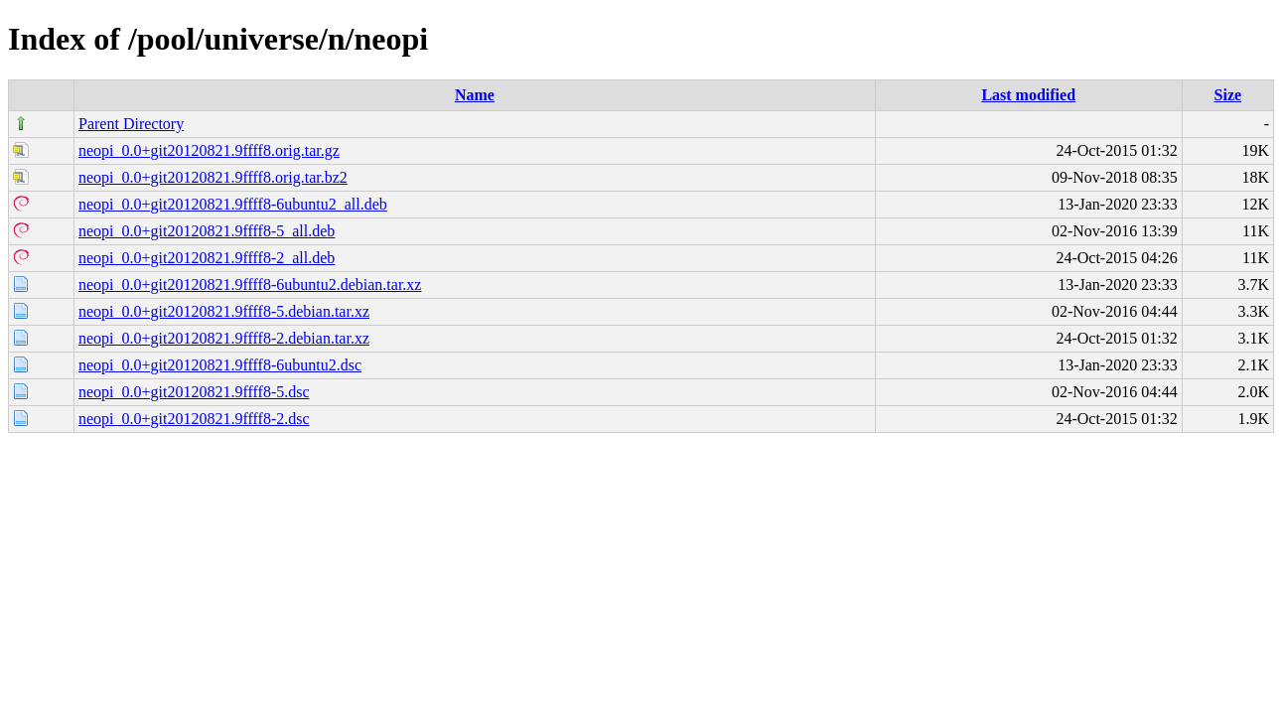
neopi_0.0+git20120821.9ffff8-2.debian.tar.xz (223, 338)
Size (1228, 94)
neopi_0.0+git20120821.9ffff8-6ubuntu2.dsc (219, 365)
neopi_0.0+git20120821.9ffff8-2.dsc (194, 418)
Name (475, 94)
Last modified (1028, 94)
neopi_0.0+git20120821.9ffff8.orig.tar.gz (209, 150)
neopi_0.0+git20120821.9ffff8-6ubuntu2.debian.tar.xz (249, 284)
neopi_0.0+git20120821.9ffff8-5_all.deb (206, 230)
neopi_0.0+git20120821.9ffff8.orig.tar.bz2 (213, 177)
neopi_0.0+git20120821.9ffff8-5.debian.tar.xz (223, 311)
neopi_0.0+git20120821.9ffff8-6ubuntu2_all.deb (232, 204)
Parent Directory (131, 123)
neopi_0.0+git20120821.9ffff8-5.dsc (194, 391)
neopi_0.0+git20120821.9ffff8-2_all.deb (206, 257)
